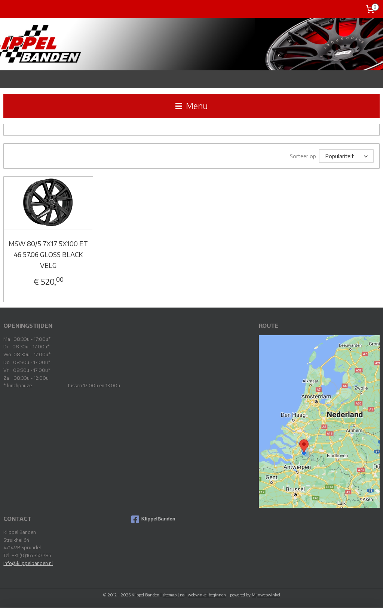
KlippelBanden (153, 518)
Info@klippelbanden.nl (28, 563)
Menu (191, 106)
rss (182, 594)
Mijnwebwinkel (266, 594)
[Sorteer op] (346, 156)
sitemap (170, 594)
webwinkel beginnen (207, 594)
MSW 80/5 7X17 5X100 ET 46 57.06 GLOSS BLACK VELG (48, 254)
